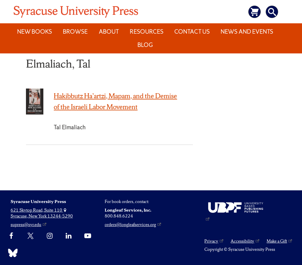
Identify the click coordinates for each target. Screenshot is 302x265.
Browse (75, 31)
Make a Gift (277, 241)
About (109, 31)
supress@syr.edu (26, 224)
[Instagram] (49, 236)
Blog (145, 45)
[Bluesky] (11, 253)
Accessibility (242, 241)
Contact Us (192, 31)
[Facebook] (11, 236)
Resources (146, 31)
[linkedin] (68, 236)
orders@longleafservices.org (130, 224)
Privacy (211, 241)
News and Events (247, 31)
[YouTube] (87, 236)
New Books (34, 31)
